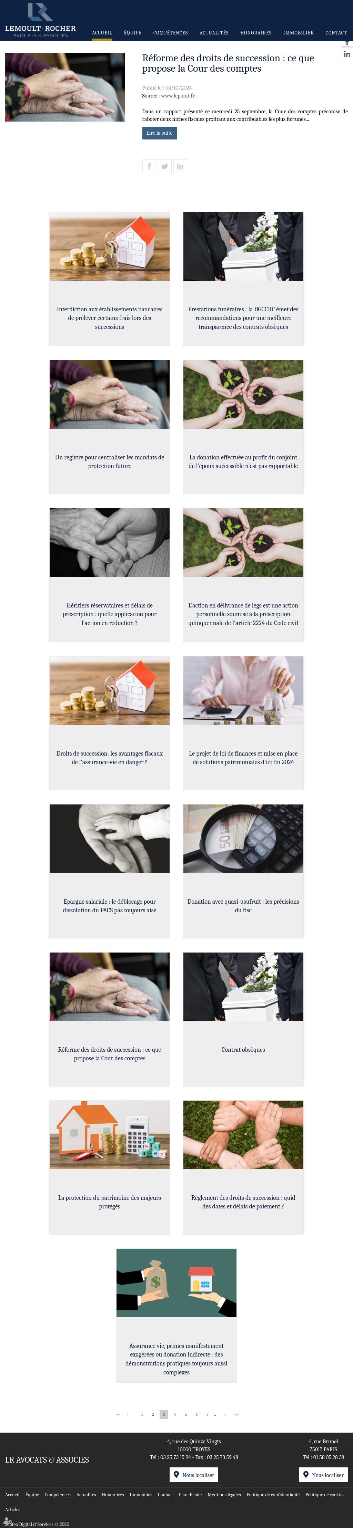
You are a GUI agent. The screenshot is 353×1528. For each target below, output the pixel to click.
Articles (12, 1510)
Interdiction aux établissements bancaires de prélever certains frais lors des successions (109, 318)
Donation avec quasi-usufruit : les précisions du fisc (244, 906)
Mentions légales (224, 1495)
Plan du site (190, 1495)
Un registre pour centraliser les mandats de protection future (109, 462)
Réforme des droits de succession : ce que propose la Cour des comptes (109, 1054)
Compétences (170, 33)
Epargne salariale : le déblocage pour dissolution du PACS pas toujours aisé (109, 906)
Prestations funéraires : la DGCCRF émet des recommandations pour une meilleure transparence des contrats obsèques (244, 318)
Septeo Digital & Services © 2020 (37, 1524)
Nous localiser (198, 1475)
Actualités (214, 33)
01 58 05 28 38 (328, 1457)
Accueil (102, 33)
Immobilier (298, 33)
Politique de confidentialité (273, 1495)
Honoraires (255, 33)
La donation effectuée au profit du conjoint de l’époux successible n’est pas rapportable (243, 462)
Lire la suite (160, 133)
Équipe (133, 33)
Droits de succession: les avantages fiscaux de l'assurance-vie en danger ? (109, 758)
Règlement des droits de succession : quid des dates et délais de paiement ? (244, 1202)
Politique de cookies (324, 1495)
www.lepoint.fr (178, 96)
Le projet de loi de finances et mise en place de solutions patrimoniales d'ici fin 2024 (243, 758)
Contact (336, 33)
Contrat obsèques (243, 1049)
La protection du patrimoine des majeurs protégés (109, 1202)
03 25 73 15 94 (175, 1457)
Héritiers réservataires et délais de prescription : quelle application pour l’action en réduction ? (109, 614)
